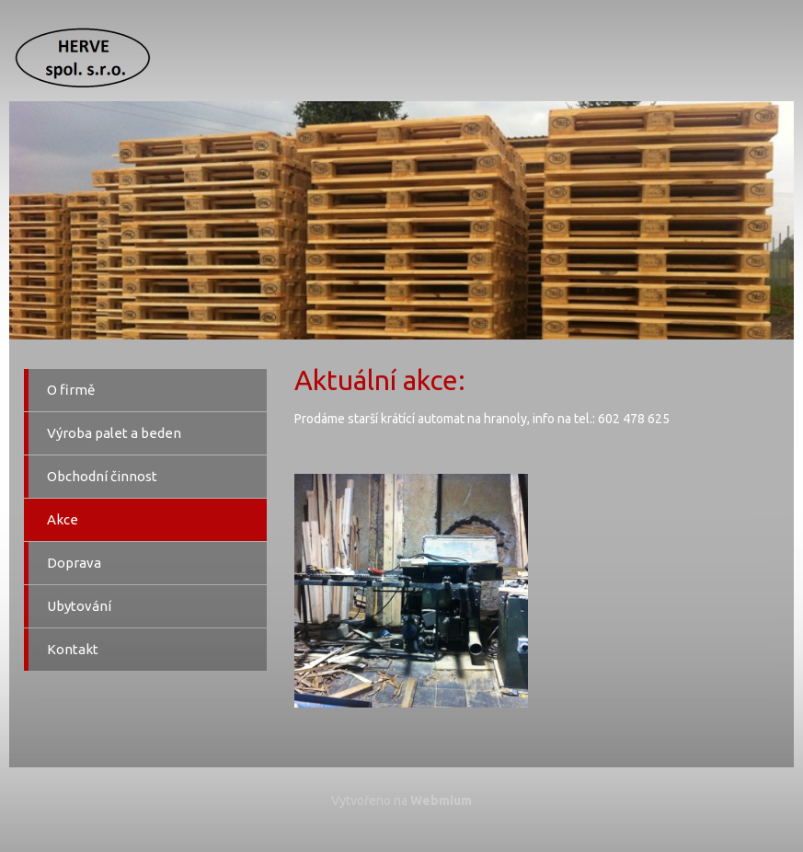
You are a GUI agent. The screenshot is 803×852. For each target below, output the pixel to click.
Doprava (74, 562)
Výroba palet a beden (114, 433)
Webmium (441, 800)
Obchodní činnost (102, 476)
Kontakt (72, 649)
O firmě (71, 389)
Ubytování (79, 606)
